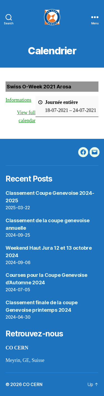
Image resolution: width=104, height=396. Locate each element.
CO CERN (32, 384)
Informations (18, 100)
